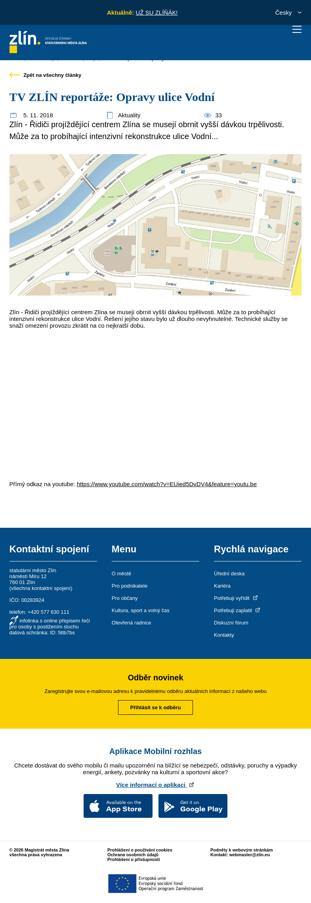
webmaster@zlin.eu (249, 854)
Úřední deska (229, 574)
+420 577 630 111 (48, 612)
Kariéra (222, 586)
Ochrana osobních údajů (132, 854)
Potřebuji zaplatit (237, 610)
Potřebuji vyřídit (236, 598)
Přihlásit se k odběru (155, 707)
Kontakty (224, 635)
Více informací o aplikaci (155, 784)
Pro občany (125, 598)
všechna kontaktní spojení (41, 588)
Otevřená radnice (131, 623)
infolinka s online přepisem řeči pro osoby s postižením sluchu (50, 624)
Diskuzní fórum (231, 623)
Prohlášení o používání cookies (139, 850)
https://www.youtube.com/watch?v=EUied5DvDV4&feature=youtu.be (167, 484)
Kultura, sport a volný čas (141, 610)
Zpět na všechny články (46, 75)
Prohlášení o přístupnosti (133, 859)
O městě (121, 574)
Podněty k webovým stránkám (241, 850)
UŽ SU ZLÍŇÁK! (156, 12)
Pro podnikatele (129, 586)
